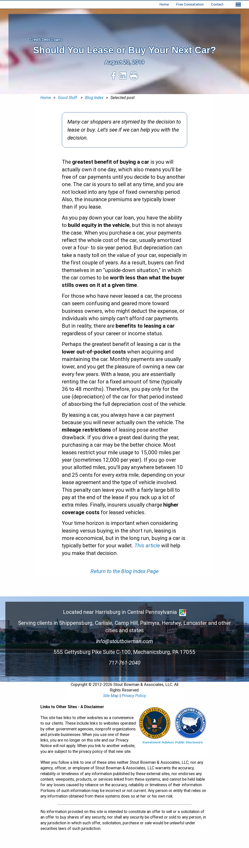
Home (164, 4)
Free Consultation (190, 4)
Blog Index (94, 97)
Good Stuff (68, 97)
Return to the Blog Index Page (124, 571)
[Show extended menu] (238, 5)
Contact (217, 4)
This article (147, 545)
